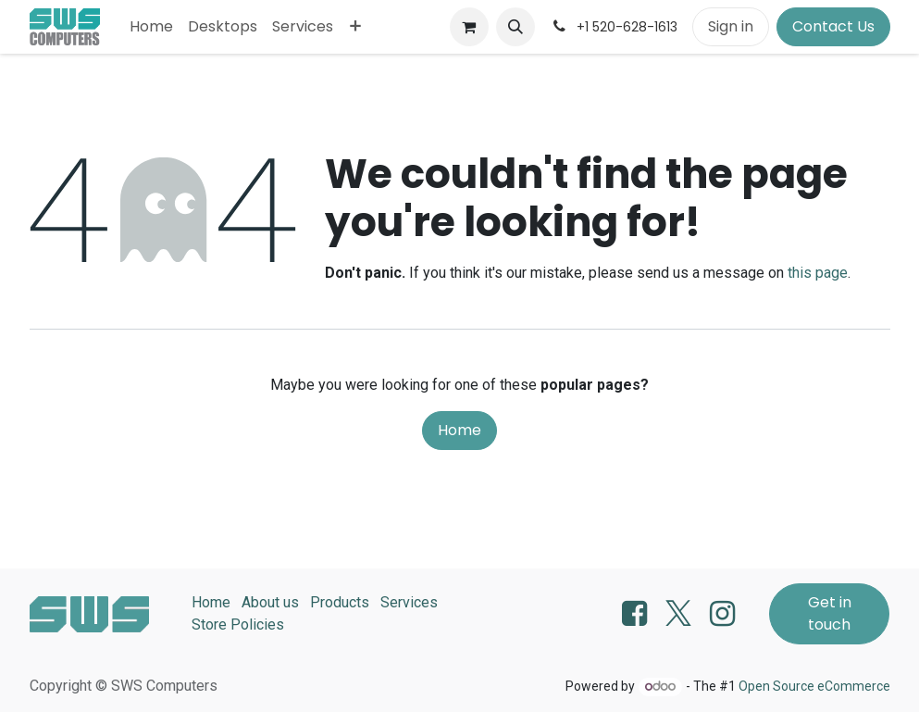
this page (818, 272)
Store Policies (238, 624)
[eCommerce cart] (469, 26)
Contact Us (833, 26)
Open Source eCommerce (814, 686)
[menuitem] (151, 26)
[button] (515, 26)
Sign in (730, 26)
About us (270, 602)
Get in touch (829, 613)
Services (409, 602)
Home (459, 430)
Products (339, 602)
